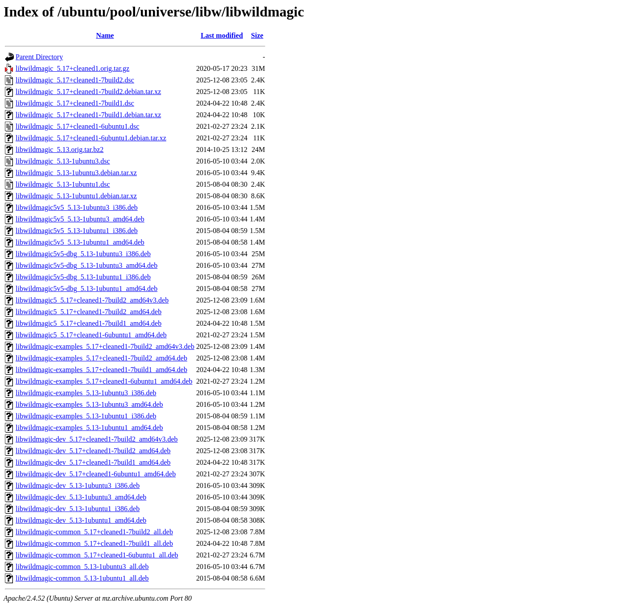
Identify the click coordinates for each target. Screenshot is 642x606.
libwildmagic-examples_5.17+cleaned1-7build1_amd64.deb (101, 369)
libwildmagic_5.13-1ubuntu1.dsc (63, 184)
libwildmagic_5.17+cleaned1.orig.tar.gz (72, 68)
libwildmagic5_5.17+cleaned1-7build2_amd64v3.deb (92, 300)
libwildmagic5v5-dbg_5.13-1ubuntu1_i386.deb (83, 277)
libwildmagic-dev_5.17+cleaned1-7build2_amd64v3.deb (97, 439)
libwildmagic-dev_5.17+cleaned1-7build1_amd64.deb (93, 462)
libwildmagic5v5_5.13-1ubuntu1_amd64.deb (80, 242)
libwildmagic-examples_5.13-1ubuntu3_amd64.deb (89, 404)
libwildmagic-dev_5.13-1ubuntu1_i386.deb (78, 508)
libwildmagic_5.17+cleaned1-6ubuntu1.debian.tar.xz (91, 138)
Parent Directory (39, 57)
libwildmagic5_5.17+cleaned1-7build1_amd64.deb (88, 323)
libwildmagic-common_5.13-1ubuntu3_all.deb (82, 566)
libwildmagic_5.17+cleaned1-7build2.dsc (75, 80)
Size (257, 35)
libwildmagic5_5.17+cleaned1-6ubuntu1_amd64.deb (91, 335)
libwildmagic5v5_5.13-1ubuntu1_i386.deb (77, 230)
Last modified (222, 35)
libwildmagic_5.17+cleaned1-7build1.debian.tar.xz (88, 115)
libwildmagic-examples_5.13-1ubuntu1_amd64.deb (89, 427)
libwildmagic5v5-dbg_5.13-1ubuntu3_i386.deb (83, 254)
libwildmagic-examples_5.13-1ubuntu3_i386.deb (86, 393)
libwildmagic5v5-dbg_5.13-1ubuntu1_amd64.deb (86, 288)
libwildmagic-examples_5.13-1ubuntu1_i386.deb (86, 416)
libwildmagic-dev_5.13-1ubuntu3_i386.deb (78, 485)
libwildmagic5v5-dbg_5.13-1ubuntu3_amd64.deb (86, 265)
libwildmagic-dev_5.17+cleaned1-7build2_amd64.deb (93, 450)
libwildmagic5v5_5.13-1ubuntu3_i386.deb (77, 207)
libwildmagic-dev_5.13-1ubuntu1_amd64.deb (81, 520)
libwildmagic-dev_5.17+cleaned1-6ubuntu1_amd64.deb (96, 474)
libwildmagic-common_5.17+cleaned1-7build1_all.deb (94, 543)
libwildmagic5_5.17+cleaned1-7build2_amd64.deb (88, 311)
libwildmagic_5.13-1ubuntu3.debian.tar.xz (76, 172)
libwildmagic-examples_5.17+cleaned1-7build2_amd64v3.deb (105, 346)
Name (105, 35)
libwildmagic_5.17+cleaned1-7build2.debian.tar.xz (88, 91)
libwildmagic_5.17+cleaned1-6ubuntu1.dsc (77, 126)
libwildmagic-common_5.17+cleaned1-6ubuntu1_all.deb (97, 555)
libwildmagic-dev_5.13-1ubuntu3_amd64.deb (81, 497)
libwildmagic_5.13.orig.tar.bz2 (59, 149)
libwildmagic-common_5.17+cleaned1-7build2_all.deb (94, 532)
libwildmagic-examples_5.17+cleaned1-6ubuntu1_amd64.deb (104, 381)
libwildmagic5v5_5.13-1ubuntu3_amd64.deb (80, 219)
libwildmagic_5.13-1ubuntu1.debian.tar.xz (76, 196)
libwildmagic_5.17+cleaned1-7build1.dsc (75, 103)
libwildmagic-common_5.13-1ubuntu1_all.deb (82, 578)
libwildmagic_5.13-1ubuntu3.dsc (63, 161)
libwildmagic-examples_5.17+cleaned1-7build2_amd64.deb (101, 358)
